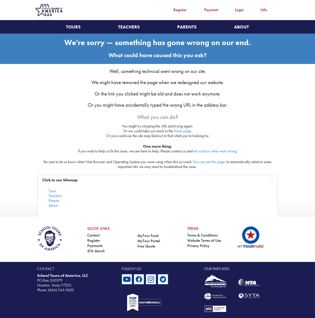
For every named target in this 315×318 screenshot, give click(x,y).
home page (182, 131)
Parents (187, 27)
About (241, 27)
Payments (94, 245)
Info (264, 9)
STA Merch (96, 251)
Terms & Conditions (202, 235)
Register (180, 9)
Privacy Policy (198, 245)
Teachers (129, 27)
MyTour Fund (148, 235)
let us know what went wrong (214, 151)
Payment (211, 9)
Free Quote (146, 246)
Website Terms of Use (204, 240)
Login (239, 9)
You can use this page (209, 161)
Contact (93, 235)
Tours (73, 27)
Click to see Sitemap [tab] (60, 180)
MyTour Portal (148, 241)
